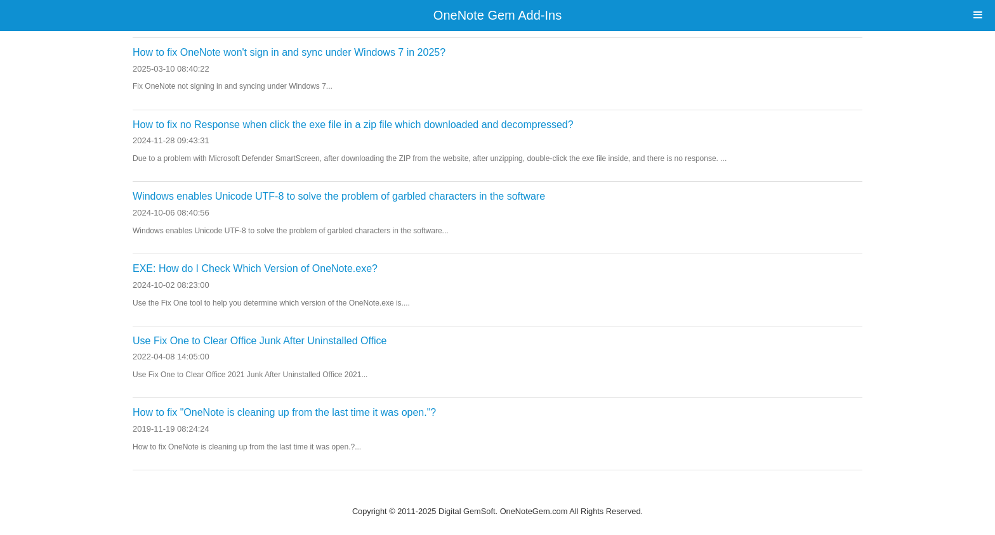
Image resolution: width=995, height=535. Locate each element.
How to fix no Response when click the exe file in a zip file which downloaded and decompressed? (353, 124)
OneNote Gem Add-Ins (497, 15)
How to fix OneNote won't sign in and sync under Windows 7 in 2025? (289, 52)
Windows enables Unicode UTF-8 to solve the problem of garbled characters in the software (339, 196)
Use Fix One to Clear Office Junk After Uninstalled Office (259, 340)
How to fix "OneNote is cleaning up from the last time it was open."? (284, 412)
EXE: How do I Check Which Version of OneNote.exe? (255, 268)
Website (497, 495)
